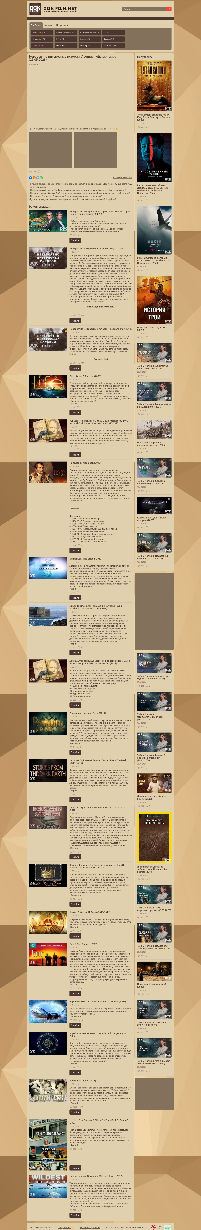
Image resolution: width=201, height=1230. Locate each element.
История (85, 39)
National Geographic (65, 32)
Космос (60, 46)
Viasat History (110, 46)
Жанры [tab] (48, 25)
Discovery (85, 46)
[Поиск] (144, 9)
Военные (109, 39)
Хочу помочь (64, 1227)
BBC (107, 32)
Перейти (75, 240)
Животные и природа (89, 32)
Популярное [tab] (62, 25)
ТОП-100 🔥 (39, 32)
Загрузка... (80, 97)
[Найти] (169, 9)
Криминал (38, 46)
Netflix (60, 39)
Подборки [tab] (36, 25)
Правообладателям (90, 1227)
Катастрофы (39, 39)
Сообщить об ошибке (122, 177)
